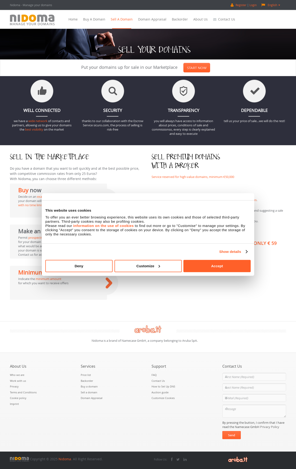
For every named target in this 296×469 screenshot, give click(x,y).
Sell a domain (122, 19)
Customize (148, 266)
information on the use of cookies (103, 225)
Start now (197, 67)
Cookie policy (18, 398)
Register (241, 5)
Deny (79, 266)
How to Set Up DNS (163, 386)
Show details (230, 252)
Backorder (180, 19)
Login (253, 5)
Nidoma (65, 459)
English (270, 5)
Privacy (14, 386)
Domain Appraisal (152, 19)
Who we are (17, 375)
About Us (200, 19)
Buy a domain (94, 19)
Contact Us (224, 19)
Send (231, 435)
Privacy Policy (269, 427)
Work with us (18, 381)
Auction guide (160, 392)
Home (73, 19)
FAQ (154, 375)
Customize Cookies (163, 398)
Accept (217, 266)
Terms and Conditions (23, 392)
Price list (86, 375)
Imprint (14, 404)
